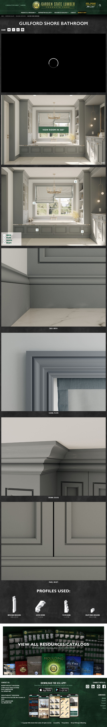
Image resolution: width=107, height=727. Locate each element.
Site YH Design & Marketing (78, 723)
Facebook (104, 686)
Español (104, 700)
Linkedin (93, 686)
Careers (23, 5)
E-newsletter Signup (12, 5)
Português (103, 705)
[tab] (28, 12)
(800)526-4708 (9, 689)
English (104, 698)
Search (100, 5)
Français (103, 703)
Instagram (87, 686)
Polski (104, 708)
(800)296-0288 (9, 701)
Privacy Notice (65, 723)
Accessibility (57, 723)
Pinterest (98, 686)
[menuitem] (91, 5)
